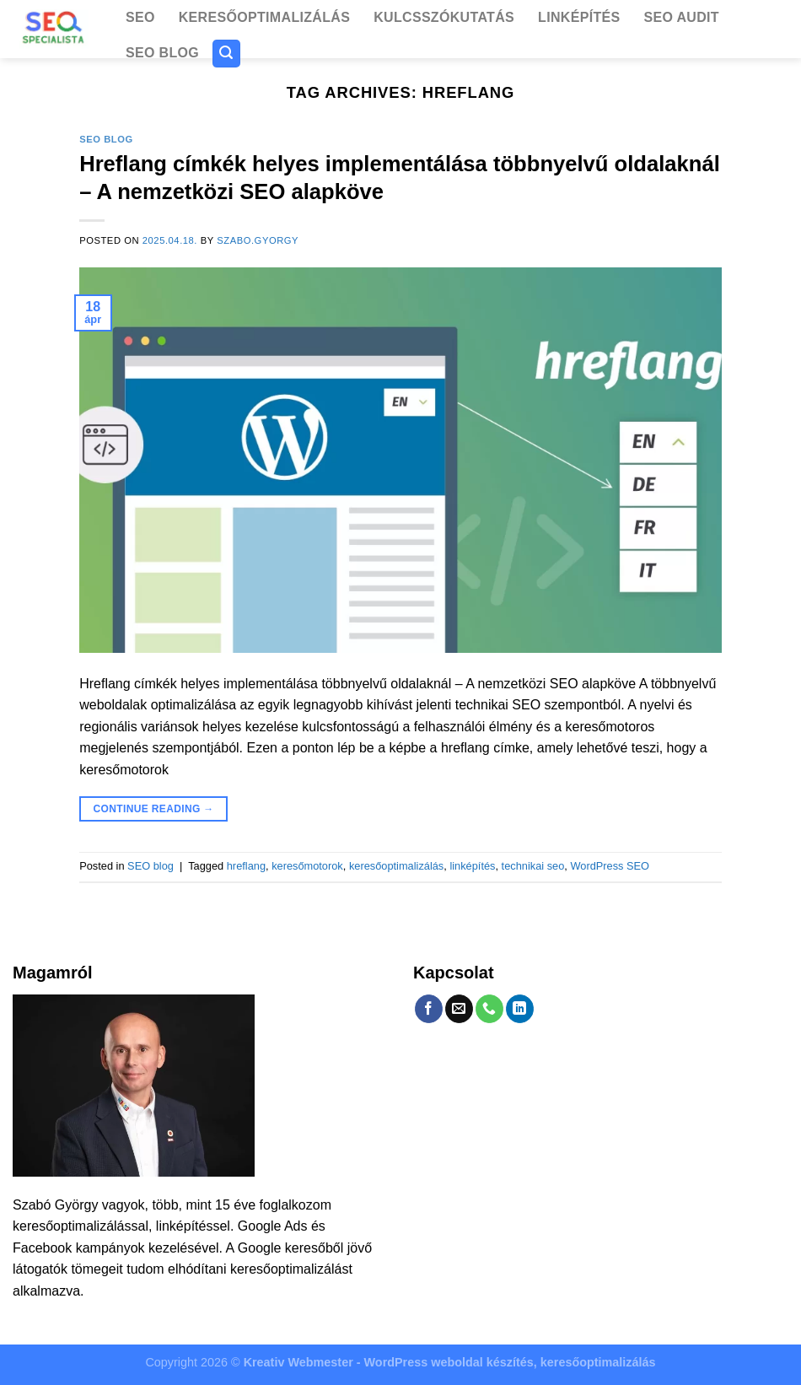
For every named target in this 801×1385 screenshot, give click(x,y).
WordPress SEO (609, 866)
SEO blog (162, 53)
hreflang (246, 866)
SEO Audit (680, 17)
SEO (140, 17)
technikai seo (533, 866)
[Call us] (489, 1008)
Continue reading (154, 809)
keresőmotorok (307, 866)
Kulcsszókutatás (444, 17)
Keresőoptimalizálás (264, 17)
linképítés (472, 866)
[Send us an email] (459, 1008)
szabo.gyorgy (257, 240)
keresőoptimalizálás (396, 866)
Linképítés (579, 17)
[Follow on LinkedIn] (520, 1008)
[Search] (226, 53)
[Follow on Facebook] (429, 1008)
